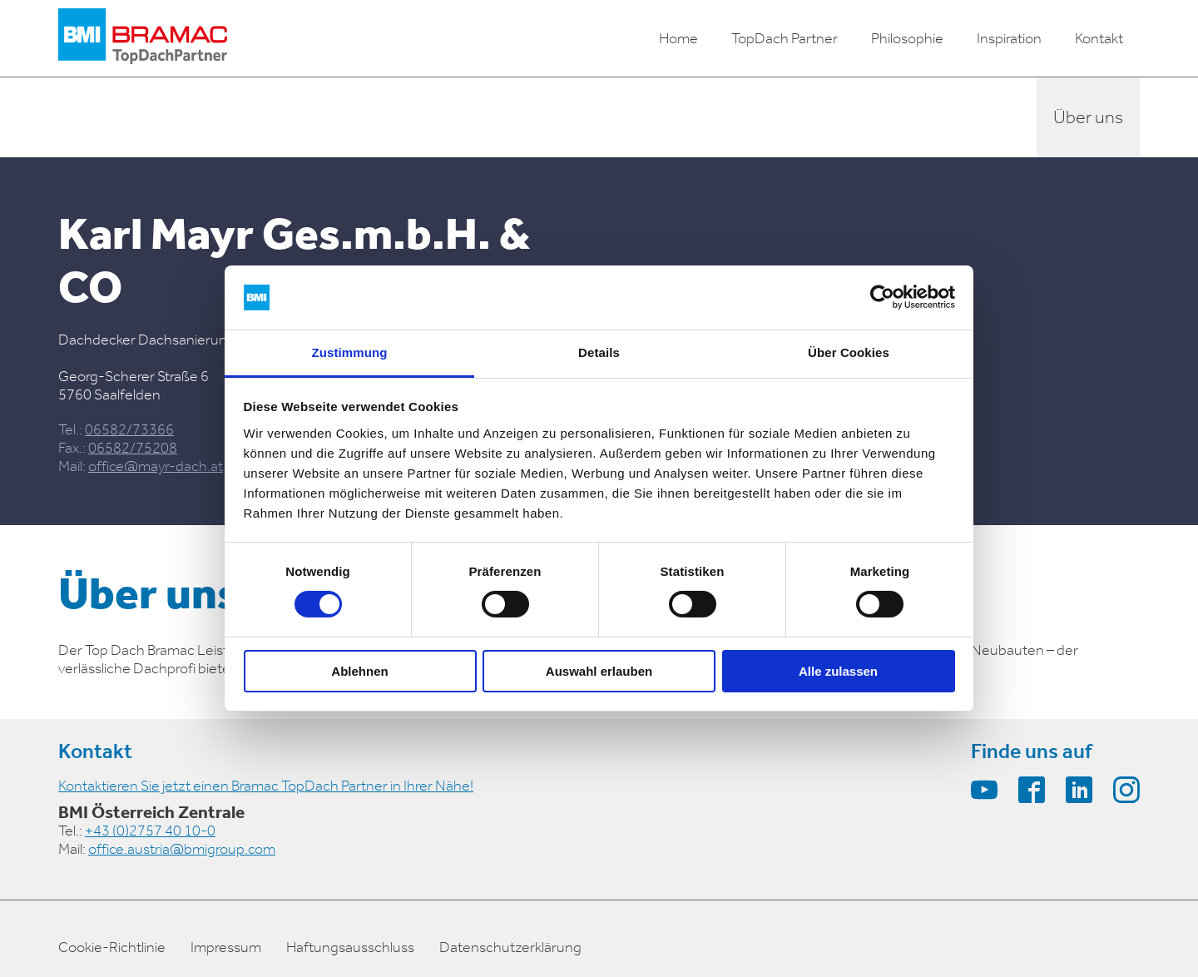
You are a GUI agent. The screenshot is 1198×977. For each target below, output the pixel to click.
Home (678, 38)
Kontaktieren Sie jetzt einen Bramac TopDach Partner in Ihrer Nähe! (265, 785)
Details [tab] (599, 352)
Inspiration (1009, 38)
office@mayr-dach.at (155, 466)
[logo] (142, 38)
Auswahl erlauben (599, 671)
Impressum (226, 947)
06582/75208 (132, 448)
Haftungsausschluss (350, 947)
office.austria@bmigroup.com (181, 849)
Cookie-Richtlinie (112, 947)
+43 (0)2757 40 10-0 (150, 830)
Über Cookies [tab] (848, 352)
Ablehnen (359, 671)
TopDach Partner (784, 38)
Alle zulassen (838, 671)
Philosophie (907, 38)
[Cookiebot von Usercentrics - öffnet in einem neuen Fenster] (882, 297)
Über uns (1088, 117)
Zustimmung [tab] (350, 352)
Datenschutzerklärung (510, 947)
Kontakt (1099, 38)
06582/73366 (129, 429)
